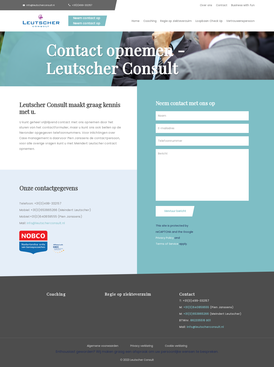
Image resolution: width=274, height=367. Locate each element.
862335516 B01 (200, 320)
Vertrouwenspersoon (240, 21)
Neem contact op (86, 18)
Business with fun (243, 5)
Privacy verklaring (141, 346)
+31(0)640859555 (196, 307)
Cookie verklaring (176, 346)
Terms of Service (167, 244)
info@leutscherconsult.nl (40, 5)
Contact (221, 5)
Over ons (206, 5)
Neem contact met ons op (185, 103)
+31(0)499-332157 (82, 5)
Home (136, 21)
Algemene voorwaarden (102, 346)
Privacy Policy (165, 238)
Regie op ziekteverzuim (176, 21)
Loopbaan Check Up (209, 21)
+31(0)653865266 (196, 314)
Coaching (149, 21)
